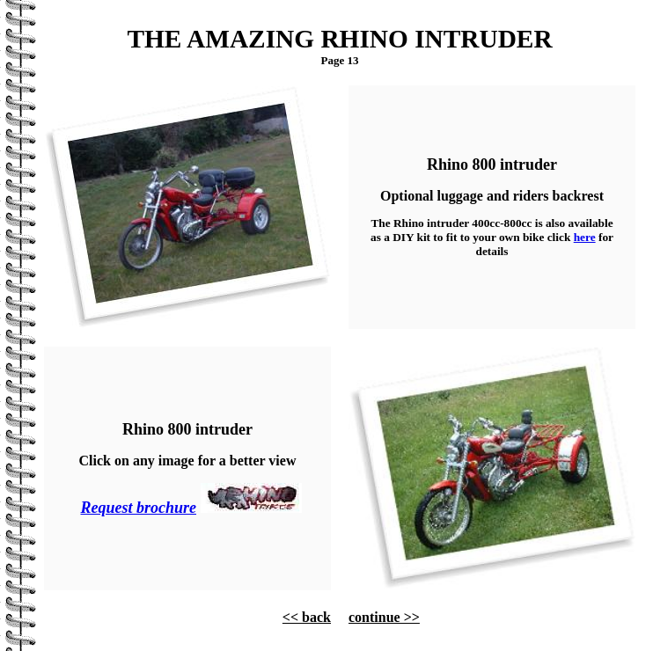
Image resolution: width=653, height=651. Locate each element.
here (585, 237)
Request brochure (138, 507)
